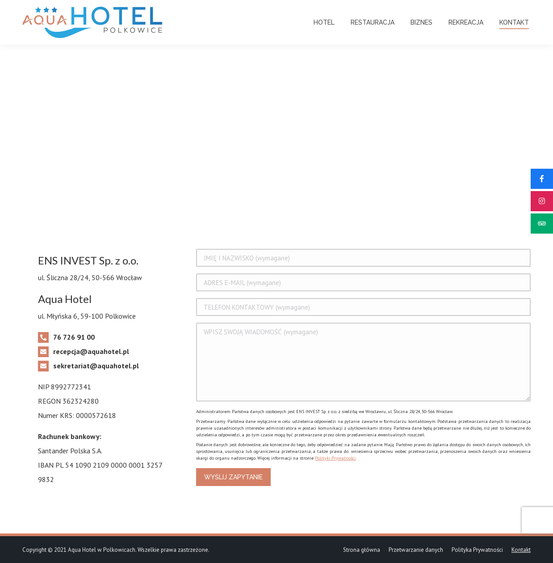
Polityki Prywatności (335, 458)
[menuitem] (324, 22)
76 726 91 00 (74, 337)
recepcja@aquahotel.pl (91, 351)
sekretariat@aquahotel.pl (96, 365)
